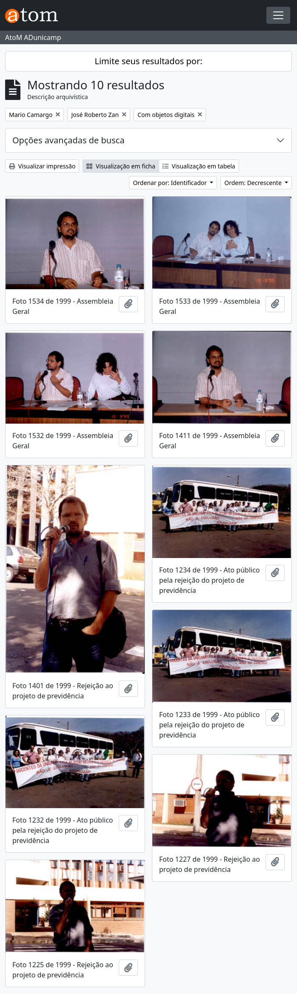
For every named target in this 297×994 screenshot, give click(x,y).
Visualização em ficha (120, 166)
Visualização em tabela (199, 166)
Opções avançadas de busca (68, 140)
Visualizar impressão (42, 166)
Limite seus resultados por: (148, 61)
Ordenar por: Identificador (170, 183)
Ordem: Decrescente (253, 183)
